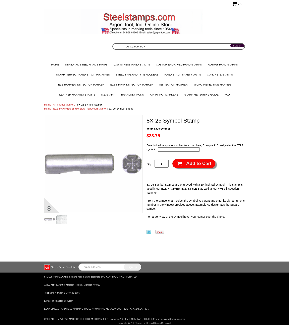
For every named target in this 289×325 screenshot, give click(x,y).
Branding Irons (132, 94)
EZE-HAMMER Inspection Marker (81, 84)
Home (55, 64)
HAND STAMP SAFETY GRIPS (182, 74)
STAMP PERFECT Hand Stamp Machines (83, 74)
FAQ (227, 94)
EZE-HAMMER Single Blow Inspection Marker (80, 108)
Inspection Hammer (173, 84)
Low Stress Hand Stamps (132, 64)
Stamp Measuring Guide (201, 94)
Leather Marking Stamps (77, 94)
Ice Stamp (108, 94)
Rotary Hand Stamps (223, 64)
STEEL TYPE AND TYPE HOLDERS (137, 74)
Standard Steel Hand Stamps (86, 64)
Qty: (149, 164)
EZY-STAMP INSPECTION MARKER (131, 84)
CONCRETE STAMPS (220, 74)
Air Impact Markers (164, 94)
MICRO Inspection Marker (212, 84)
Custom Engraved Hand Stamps (179, 64)
